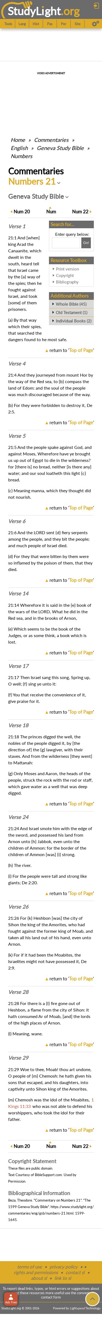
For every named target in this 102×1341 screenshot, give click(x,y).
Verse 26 (18, 907)
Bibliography (67, 281)
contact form (51, 1297)
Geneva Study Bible (60, 148)
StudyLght (34, 11)
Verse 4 (16, 364)
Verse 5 (16, 436)
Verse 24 (18, 817)
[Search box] (66, 242)
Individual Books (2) (73, 320)
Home (18, 139)
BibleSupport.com (48, 1175)
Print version (67, 268)
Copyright (65, 275)
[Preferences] (95, 24)
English (19, 148)
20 (22, 211)
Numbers (21, 156)
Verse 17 (18, 666)
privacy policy (64, 1267)
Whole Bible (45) (71, 304)
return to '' (72, 350)
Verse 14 (18, 593)
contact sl (75, 1272)
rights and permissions (36, 1272)
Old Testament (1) (71, 312)
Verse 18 (18, 725)
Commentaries (51, 139)
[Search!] (86, 242)
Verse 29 (18, 1058)
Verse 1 (16, 226)
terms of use (29, 1267)
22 (80, 211)
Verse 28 (18, 992)
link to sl (62, 1278)
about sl (39, 1278)
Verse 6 (16, 521)
